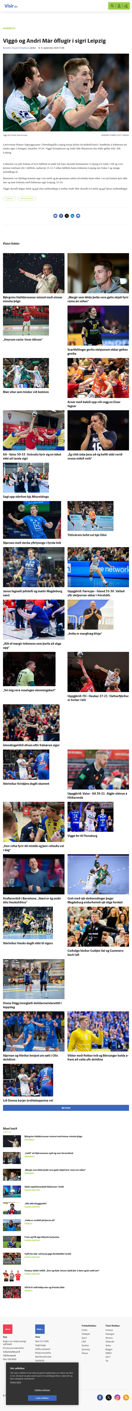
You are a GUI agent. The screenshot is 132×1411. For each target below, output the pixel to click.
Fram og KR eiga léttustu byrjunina (41, 1237)
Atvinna (109, 1338)
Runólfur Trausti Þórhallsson (16, 48)
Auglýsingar (40, 1345)
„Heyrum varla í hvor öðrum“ (23, 339)
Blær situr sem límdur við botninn (26, 392)
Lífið (84, 1342)
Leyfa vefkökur (60, 1398)
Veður (108, 1346)
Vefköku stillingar (24, 1398)
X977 (108, 1357)
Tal (107, 1361)
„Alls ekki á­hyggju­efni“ (35, 1204)
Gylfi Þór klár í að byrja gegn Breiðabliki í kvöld (47, 1254)
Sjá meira (66, 1108)
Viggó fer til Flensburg (82, 836)
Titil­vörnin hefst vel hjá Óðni (87, 535)
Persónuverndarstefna (13, 1348)
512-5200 (44, 1341)
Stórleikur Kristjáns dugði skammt (26, 783)
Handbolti (9, 199)
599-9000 (11, 1359)
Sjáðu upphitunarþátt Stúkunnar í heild (44, 1187)
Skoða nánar (15, 1390)
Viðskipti (86, 1334)
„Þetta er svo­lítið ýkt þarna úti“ (39, 1220)
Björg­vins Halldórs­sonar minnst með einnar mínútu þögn (53, 1137)
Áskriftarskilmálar (43, 1357)
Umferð (39, 1365)
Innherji (109, 1330)
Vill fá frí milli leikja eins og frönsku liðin (44, 1288)
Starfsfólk (39, 1361)
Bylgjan (109, 1350)
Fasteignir (110, 1334)
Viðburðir (110, 1342)
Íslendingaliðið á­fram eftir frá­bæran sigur (31, 745)
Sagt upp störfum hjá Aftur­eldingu (26, 496)
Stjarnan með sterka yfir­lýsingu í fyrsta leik (32, 543)
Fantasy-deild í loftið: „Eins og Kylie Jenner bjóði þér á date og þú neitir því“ (61, 1271)
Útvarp (85, 1353)
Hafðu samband (42, 1349)
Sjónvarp (86, 1350)
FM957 (109, 1353)
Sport (84, 1338)
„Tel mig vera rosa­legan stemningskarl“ (29, 690)
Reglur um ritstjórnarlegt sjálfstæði (14, 1343)
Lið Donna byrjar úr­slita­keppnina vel (28, 1100)
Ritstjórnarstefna (43, 1353)
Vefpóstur (39, 1368)
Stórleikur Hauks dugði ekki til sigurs (28, 943)
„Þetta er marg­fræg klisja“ (84, 633)
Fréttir (85, 1330)
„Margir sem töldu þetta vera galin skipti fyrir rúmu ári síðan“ (55, 1170)
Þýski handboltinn (26, 199)
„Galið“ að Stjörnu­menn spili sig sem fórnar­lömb (48, 1153)
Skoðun (85, 1346)
